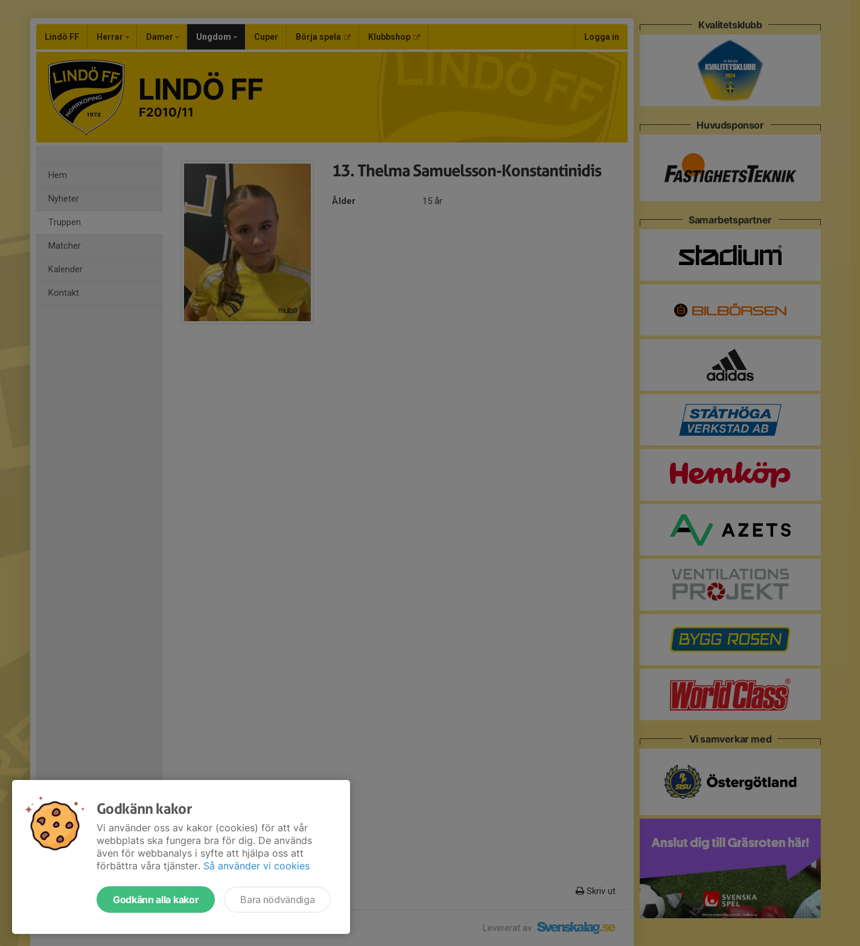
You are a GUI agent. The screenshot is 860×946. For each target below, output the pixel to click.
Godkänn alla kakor (156, 899)
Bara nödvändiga (277, 899)
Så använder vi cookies (256, 866)
